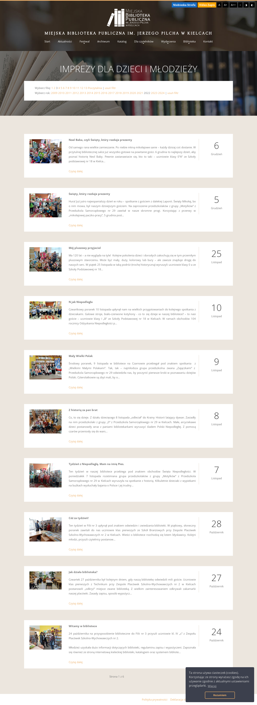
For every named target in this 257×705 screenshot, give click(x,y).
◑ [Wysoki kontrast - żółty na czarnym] (246, 5)
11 (77, 88)
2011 (68, 93)
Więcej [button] (212, 686)
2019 (125, 93)
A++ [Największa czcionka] (233, 5)
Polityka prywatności (154, 699)
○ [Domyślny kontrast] (240, 5)
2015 (97, 93)
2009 (54, 93)
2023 (154, 93)
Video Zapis (207, 5)
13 (85, 88)
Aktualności (65, 41)
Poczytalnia (95, 88)
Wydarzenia (168, 41)
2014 (90, 93)
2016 (104, 93)
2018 (118, 93)
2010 (61, 93)
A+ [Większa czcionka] (225, 5)
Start (47, 41)
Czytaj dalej (76, 171)
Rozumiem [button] (219, 695)
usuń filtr (110, 88)
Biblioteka (189, 41)
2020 (133, 93)
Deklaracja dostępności (184, 699)
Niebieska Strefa (184, 5)
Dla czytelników (143, 41)
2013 (83, 93)
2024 (161, 93)
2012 (75, 93)
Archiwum (103, 41)
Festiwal (85, 41)
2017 (111, 93)
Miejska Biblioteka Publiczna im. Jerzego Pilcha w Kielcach (128, 33)
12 (81, 88)
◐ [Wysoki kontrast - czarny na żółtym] (252, 5)
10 (73, 88)
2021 (140, 93)
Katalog (122, 41)
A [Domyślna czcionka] (219, 5)
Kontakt (208, 41)
